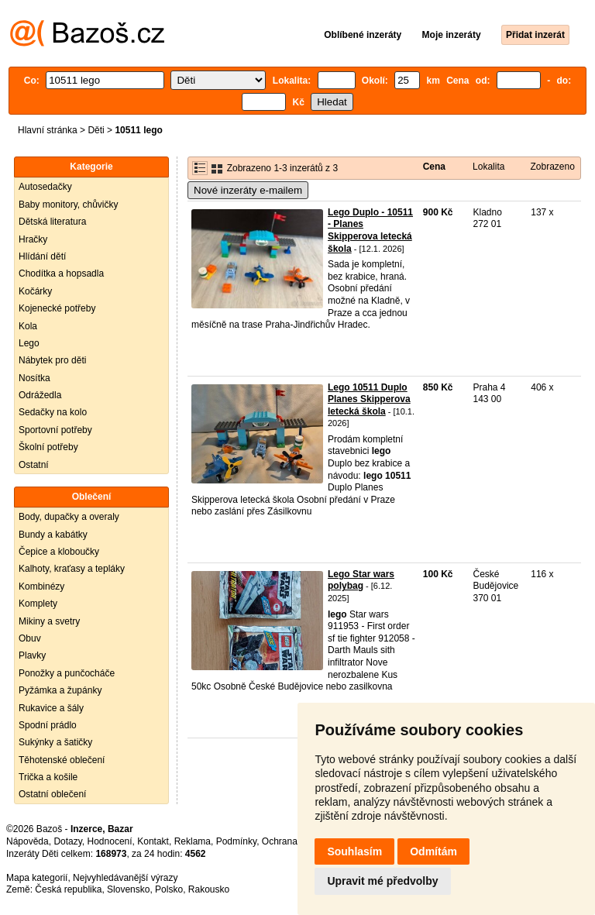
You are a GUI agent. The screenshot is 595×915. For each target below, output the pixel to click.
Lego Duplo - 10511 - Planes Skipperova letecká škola (370, 230)
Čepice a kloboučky (59, 551)
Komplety (38, 603)
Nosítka (34, 378)
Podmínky (236, 841)
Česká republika (68, 889)
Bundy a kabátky (53, 534)
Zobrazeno (552, 166)
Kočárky (35, 291)
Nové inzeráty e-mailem (248, 190)
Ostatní (34, 464)
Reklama (192, 841)
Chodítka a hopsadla (61, 273)
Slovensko (128, 889)
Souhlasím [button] (354, 851)
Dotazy (67, 841)
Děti (96, 130)
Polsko (169, 889)
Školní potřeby (48, 447)
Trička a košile (48, 777)
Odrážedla (40, 395)
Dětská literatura (52, 221)
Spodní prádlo (48, 725)
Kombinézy (41, 586)
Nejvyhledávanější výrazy (125, 877)
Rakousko (208, 889)
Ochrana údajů (292, 841)
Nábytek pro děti (52, 360)
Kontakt (153, 841)
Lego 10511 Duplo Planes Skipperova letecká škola (369, 399)
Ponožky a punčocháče (67, 673)
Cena (434, 166)
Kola (28, 326)
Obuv (30, 638)
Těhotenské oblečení (62, 760)
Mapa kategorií (36, 877)
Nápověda (27, 841)
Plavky (32, 655)
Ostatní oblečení (52, 794)
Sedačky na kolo (53, 412)
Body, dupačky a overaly (69, 516)
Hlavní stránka (47, 130)
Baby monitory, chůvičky (69, 204)
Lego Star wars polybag (361, 580)
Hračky (33, 239)
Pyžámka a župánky (60, 690)
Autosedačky (45, 186)
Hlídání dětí (42, 256)
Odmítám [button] (433, 851)
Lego (29, 343)
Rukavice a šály (51, 708)
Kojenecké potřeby (57, 308)
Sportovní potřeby (55, 430)
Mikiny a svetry (49, 621)
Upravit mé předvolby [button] (382, 881)
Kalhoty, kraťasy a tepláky (72, 568)
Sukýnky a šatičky (55, 742)
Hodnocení (110, 841)
